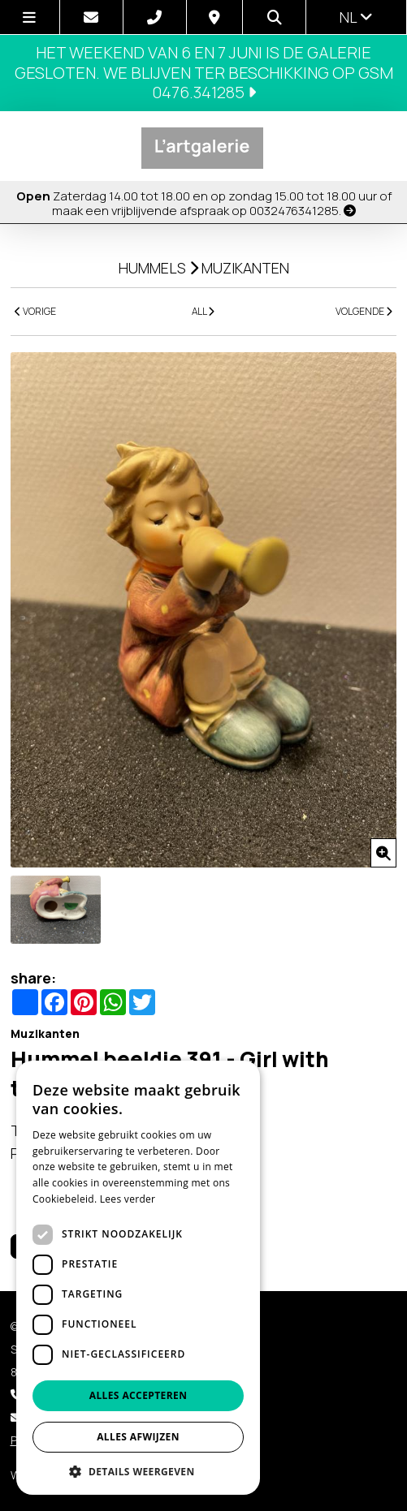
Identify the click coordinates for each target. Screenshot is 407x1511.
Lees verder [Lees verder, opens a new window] (128, 1199)
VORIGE (35, 311)
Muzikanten (245, 268)
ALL (203, 311)
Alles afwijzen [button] (138, 1437)
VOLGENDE (364, 311)
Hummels (152, 268)
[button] (138, 1471)
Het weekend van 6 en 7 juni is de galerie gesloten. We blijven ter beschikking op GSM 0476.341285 (204, 72)
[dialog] (138, 1278)
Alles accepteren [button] (138, 1395)
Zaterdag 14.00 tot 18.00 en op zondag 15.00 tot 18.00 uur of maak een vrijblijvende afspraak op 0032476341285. (204, 203)
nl (356, 17)
